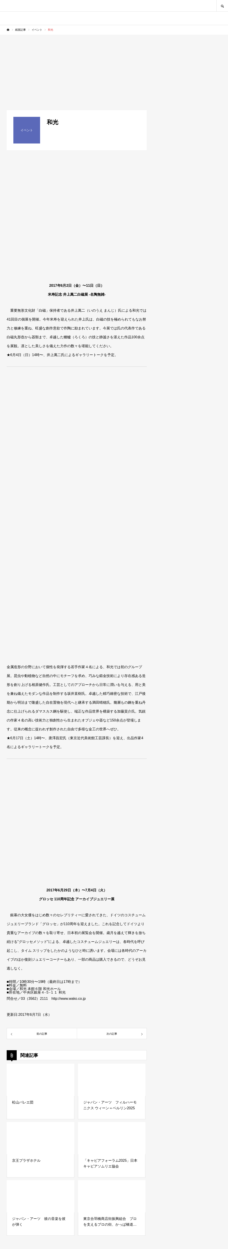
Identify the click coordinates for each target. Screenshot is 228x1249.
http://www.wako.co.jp (68, 998)
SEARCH (222, 5)
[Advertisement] (114, 68)
